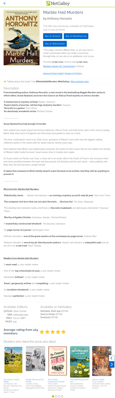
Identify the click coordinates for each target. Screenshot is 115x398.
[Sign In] (4, 3)
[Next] (111, 364)
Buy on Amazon (52, 36)
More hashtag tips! (80, 81)
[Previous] (111, 358)
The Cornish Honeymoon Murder (56, 381)
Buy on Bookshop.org (76, 36)
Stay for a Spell (98, 380)
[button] (13, 362)
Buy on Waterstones (55, 43)
